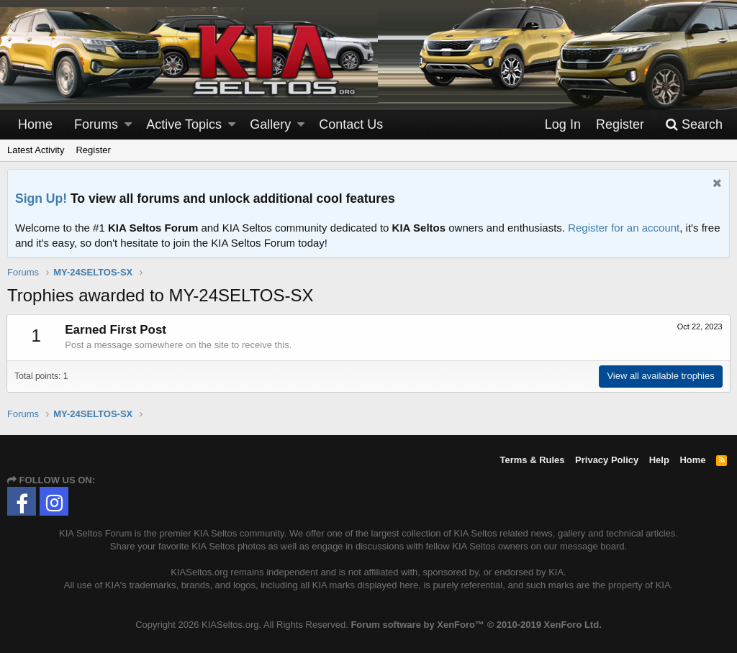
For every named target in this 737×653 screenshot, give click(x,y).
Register (93, 150)
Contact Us (351, 124)
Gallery (270, 124)
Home (35, 124)
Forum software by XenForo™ (476, 624)
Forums (96, 124)
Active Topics (184, 124)
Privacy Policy (606, 460)
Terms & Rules (531, 460)
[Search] (694, 125)
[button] (128, 125)
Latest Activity (35, 150)
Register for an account (623, 228)
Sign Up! (41, 198)
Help (659, 460)
